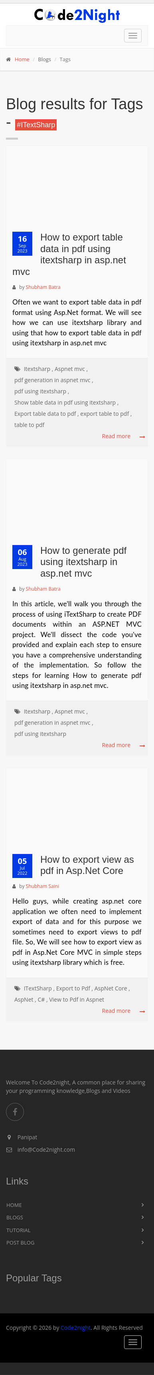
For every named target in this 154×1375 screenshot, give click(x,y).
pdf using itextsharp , (41, 391)
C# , (42, 999)
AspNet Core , (112, 988)
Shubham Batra (43, 287)
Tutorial (18, 1230)
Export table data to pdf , (46, 413)
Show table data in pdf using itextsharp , (66, 402)
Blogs (14, 1217)
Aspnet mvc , (71, 369)
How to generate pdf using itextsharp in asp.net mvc (83, 562)
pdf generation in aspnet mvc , (53, 380)
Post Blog (20, 1242)
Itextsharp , (38, 369)
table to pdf (29, 425)
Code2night (76, 1327)
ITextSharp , (39, 988)
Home (22, 59)
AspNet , (25, 999)
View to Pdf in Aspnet (76, 999)
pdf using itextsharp (40, 734)
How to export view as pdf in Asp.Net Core (87, 865)
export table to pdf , (106, 413)
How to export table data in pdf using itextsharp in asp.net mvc (69, 254)
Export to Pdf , (74, 988)
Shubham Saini (42, 886)
